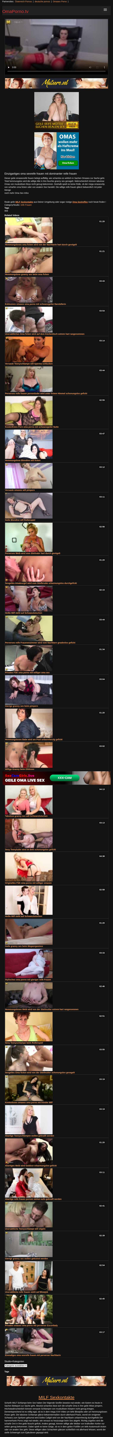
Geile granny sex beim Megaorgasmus (24, 946)
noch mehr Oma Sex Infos (16, 193)
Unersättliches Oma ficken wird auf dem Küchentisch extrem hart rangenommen (44, 334)
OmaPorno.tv (15, 11)
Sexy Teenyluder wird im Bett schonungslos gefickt (30, 849)
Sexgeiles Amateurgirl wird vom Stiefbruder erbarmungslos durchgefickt (41, 583)
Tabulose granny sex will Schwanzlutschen (26, 816)
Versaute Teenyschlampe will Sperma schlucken (29, 364)
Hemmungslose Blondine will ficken (23, 460)
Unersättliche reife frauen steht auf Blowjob (26, 1292)
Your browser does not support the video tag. (56, 46)
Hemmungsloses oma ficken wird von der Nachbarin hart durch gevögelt (41, 244)
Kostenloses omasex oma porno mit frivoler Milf (29, 1102)
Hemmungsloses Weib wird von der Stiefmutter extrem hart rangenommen (42, 1009)
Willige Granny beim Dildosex (19, 769)
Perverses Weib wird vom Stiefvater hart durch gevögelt (32, 553)
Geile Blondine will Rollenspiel (20, 520)
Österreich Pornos (23, 1)
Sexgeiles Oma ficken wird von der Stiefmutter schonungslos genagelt (40, 1072)
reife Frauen (26, 205)
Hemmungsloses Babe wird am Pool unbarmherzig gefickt (34, 739)
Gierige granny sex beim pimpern (21, 706)
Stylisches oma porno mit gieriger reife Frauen (28, 979)
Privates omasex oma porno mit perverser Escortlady (31, 1325)
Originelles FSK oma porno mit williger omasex (28, 883)
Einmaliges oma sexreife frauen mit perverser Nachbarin (33, 1355)
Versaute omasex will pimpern (20, 490)
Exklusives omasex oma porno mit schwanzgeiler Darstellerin (35, 304)
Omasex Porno (60, 1)
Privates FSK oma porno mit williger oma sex (27, 672)
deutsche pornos (42, 1)
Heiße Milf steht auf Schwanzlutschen (23, 613)
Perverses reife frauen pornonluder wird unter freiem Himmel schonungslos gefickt (46, 393)
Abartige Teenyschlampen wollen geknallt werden (29, 1136)
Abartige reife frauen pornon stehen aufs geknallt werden (33, 1199)
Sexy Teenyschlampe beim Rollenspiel (24, 1043)
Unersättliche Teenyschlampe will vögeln (25, 1229)
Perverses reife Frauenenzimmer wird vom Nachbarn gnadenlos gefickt (40, 642)
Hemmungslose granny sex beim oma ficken (27, 274)
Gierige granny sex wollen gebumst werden (26, 1258)
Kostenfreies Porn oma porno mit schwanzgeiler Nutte (32, 427)
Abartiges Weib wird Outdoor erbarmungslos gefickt (31, 1165)
